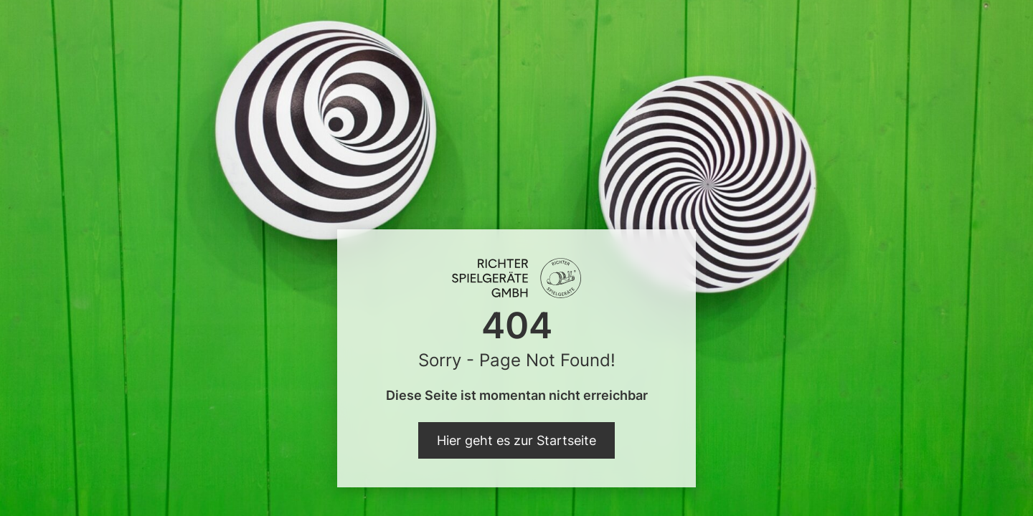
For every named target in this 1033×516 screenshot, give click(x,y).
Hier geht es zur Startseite (516, 440)
